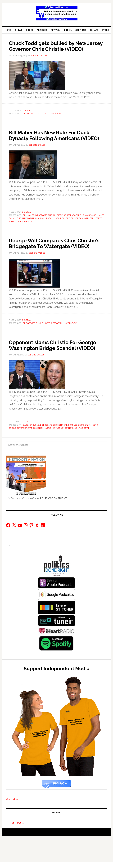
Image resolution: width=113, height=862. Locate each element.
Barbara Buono (31, 448)
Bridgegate (29, 119)
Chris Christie (43, 119)
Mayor (48, 451)
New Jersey (58, 451)
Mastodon (12, 822)
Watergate (71, 340)
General (26, 116)
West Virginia (25, 233)
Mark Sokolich (36, 451)
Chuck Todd (57, 119)
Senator (78, 451)
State (86, 451)
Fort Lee (72, 448)
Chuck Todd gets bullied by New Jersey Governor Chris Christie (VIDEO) (53, 49)
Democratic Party (72, 227)
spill (92, 230)
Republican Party (80, 230)
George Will (57, 340)
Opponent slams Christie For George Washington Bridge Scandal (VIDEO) (48, 365)
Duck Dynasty (90, 227)
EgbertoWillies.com (56, 13)
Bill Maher (28, 227)
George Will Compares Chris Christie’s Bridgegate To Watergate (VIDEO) (48, 257)
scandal (69, 451)
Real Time (65, 230)
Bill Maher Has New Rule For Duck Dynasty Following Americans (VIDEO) (56, 144)
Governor (22, 451)
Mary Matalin (47, 230)
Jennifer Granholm (29, 230)
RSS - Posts (17, 845)
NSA (57, 230)
